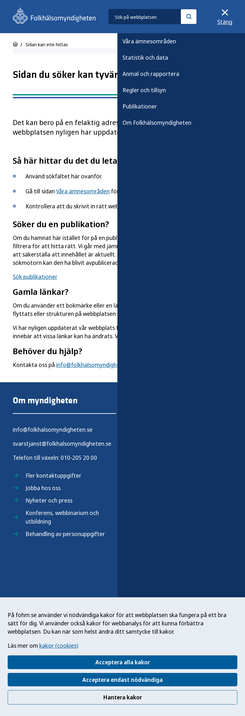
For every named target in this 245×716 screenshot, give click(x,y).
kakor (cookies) (58, 645)
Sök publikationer (35, 276)
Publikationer (139, 106)
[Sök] (189, 16)
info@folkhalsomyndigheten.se (96, 365)
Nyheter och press (49, 500)
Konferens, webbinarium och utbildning (62, 517)
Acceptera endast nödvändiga (122, 679)
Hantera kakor (122, 697)
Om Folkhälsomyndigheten (156, 122)
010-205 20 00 (79, 457)
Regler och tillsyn (144, 90)
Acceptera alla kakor (122, 662)
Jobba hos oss (43, 488)
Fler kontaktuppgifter (53, 475)
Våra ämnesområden (149, 41)
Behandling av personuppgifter (65, 534)
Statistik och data (145, 57)
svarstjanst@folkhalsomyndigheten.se (62, 443)
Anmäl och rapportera (150, 74)
